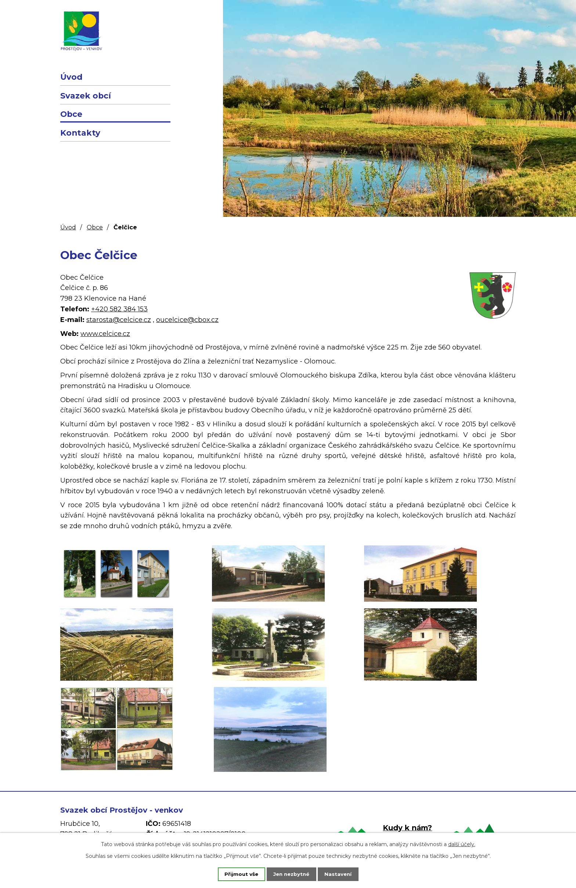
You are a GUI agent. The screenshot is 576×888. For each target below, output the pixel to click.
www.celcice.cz (105, 334)
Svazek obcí (85, 95)
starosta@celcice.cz (118, 320)
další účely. (461, 843)
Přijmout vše (236, 873)
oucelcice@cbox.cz (187, 320)
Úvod (71, 77)
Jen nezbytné (291, 873)
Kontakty (80, 132)
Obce (71, 114)
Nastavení (343, 873)
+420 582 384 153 (119, 309)
